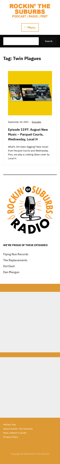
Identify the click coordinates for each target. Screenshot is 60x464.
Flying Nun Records (15, 254)
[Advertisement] (30, 322)
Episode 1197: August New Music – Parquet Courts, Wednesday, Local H (28, 134)
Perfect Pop (9, 424)
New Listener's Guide (14, 432)
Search (48, 41)
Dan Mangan (11, 272)
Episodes (36, 122)
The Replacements (15, 260)
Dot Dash (9, 266)
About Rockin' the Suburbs (18, 428)
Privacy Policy (10, 437)
